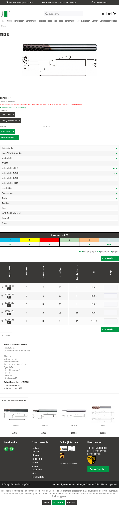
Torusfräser (35, 451)
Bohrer (34, 473)
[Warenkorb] (114, 13)
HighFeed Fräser (37, 458)
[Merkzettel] (108, 13)
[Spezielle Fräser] (83, 20)
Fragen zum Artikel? (12, 385)
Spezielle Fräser (37, 469)
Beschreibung (6, 335)
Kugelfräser (35, 448)
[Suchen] (46, 13)
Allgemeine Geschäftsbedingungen (72, 484)
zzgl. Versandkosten (10, 101)
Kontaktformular (98, 469)
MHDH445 (59, 425)
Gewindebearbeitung (38, 477)
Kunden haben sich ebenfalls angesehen (14, 400)
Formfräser (35, 466)
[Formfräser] (70, 20)
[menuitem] (63, 13)
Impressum (112, 484)
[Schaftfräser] (31, 20)
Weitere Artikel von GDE (13, 388)
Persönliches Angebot (9, 137)
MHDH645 (21, 425)
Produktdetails (7, 130)
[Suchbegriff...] (63, 13)
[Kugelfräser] (7, 20)
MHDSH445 (98, 425)
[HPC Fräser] (58, 20)
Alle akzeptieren (58, 502)
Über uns (104, 484)
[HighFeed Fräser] (45, 20)
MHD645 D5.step (8, 113)
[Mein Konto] (102, 13)
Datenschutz (55, 484)
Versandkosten (73, 463)
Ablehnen (46, 502)
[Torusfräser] (19, 20)
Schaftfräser (36, 455)
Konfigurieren (71, 502)
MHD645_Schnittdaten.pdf (11, 120)
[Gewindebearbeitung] (108, 20)
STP (9, 288)
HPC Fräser (35, 462)
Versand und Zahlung (93, 484)
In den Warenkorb (109, 257)
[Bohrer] (95, 20)
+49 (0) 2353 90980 (100, 2)
